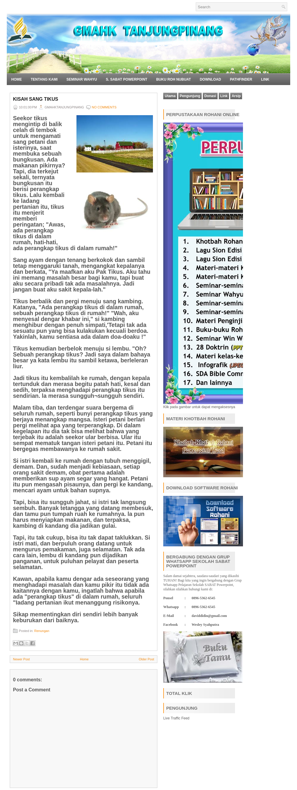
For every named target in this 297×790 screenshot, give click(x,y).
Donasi (210, 96)
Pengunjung (190, 96)
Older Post (146, 659)
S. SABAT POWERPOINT (126, 79)
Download (210, 79)
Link (265, 79)
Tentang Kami (44, 79)
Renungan (41, 631)
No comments (104, 107)
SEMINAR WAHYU (81, 79)
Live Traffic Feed (176, 718)
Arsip (236, 96)
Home (16, 79)
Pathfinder (241, 79)
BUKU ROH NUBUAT (173, 79)
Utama (170, 96)
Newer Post (21, 659)
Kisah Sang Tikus (35, 99)
